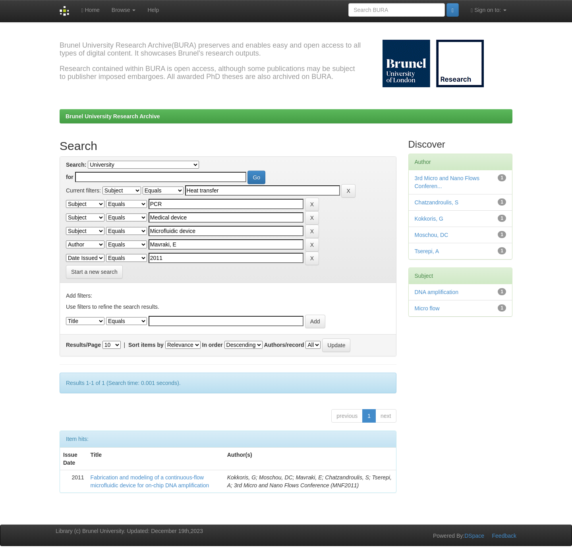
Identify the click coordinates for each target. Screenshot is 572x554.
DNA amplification (437, 292)
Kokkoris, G (429, 218)
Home (90, 10)
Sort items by (146, 345)
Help (153, 10)
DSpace (474, 536)
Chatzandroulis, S (437, 202)
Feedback (504, 536)
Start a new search (94, 272)
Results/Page (83, 345)
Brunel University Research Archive (113, 116)
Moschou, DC (431, 235)
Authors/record (284, 345)
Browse (124, 10)
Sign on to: (488, 10)
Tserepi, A (427, 251)
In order (212, 345)
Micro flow (427, 308)
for (69, 177)
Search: (76, 165)
